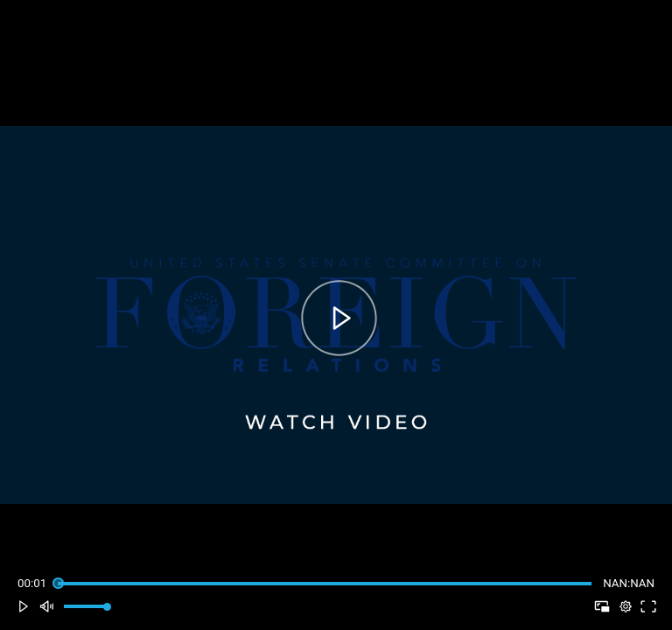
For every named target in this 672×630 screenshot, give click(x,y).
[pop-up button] (625, 607)
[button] (23, 607)
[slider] (324, 583)
